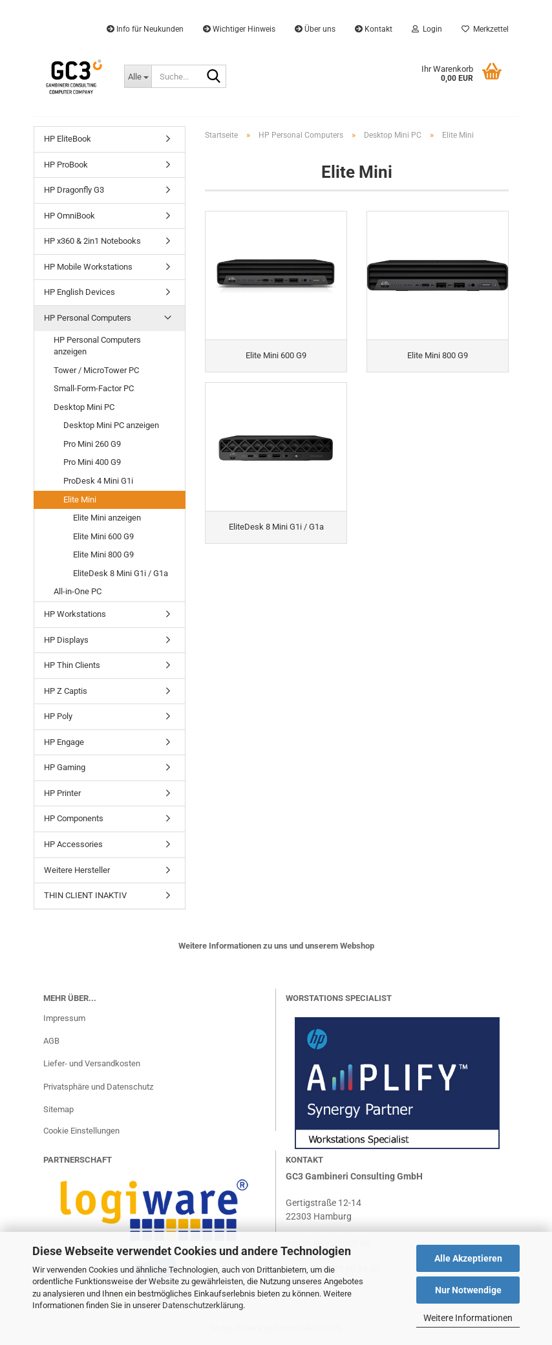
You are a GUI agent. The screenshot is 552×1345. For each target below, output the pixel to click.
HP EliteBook (67, 139)
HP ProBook (66, 164)
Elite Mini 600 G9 (103, 536)
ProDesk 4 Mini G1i (98, 481)
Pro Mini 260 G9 (92, 444)
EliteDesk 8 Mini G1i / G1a (120, 573)
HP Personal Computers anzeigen (97, 346)
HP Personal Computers (87, 318)
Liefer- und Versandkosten (91, 1063)
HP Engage (64, 742)
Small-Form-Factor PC (94, 388)
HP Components (73, 818)
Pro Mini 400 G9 (92, 462)
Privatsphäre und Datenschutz (98, 1087)
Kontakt (373, 29)
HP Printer (62, 793)
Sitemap (58, 1109)
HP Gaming (64, 767)
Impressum (64, 1018)
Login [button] (427, 29)
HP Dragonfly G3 (74, 190)
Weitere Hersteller (77, 870)
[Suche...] (137, 76)
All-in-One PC (77, 591)
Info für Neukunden (145, 29)
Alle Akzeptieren (468, 1258)
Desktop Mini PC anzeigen (111, 425)
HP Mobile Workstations (88, 267)
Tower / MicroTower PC (96, 370)
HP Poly (58, 716)
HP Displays (66, 640)
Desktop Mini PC (84, 407)
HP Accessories (73, 844)
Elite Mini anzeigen (107, 517)
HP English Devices (79, 292)
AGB (51, 1041)
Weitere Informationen (468, 1318)
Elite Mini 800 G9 (103, 554)
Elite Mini (79, 499)
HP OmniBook (69, 216)
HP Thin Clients (72, 665)
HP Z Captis (65, 691)
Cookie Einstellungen (81, 1130)
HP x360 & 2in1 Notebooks (92, 241)
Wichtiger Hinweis (239, 29)
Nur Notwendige (468, 1290)
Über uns (315, 29)
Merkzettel (485, 29)
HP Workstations (75, 614)
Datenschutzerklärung (202, 1305)
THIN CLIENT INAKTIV (85, 895)
